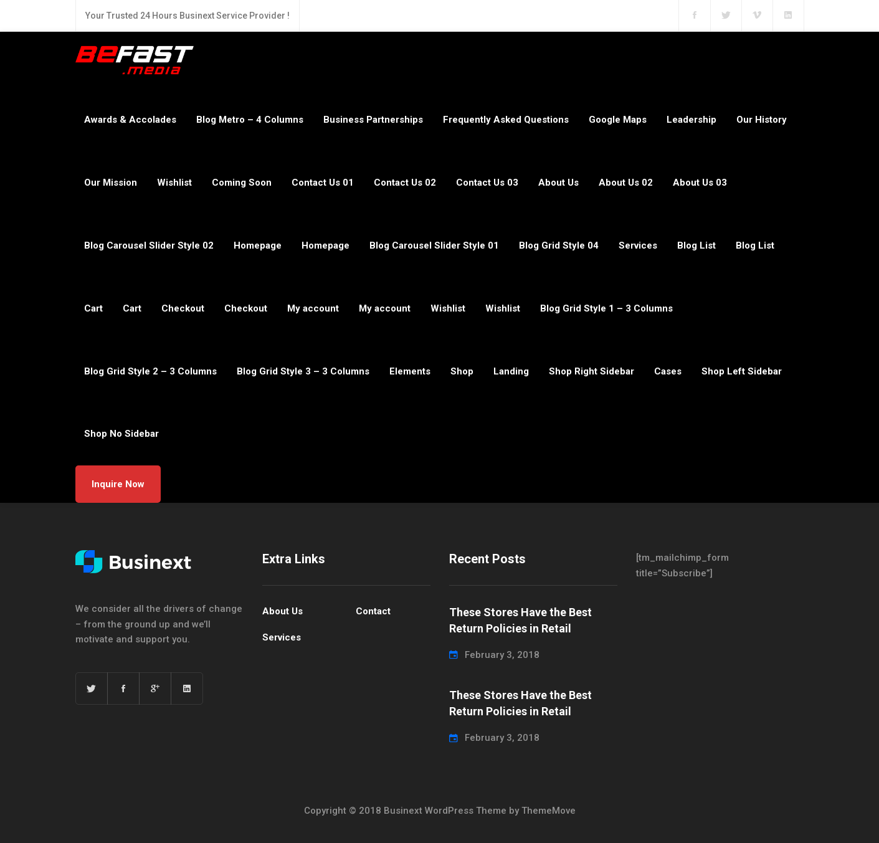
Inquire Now (118, 484)
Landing (511, 371)
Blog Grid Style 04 (559, 245)
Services (638, 245)
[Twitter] (91, 688)
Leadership (691, 119)
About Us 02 (626, 182)
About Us (558, 182)
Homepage (258, 245)
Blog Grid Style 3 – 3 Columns (303, 371)
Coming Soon (242, 182)
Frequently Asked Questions (506, 119)
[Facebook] (123, 688)
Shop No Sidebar (121, 433)
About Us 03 (700, 182)
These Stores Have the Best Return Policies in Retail (520, 620)
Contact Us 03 (487, 182)
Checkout (182, 308)
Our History (761, 119)
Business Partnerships (373, 119)
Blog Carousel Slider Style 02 (149, 245)
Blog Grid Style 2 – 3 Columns (150, 371)
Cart (93, 308)
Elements (409, 371)
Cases (668, 371)
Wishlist (174, 182)
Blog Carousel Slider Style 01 (434, 245)
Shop (461, 371)
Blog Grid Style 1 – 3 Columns (606, 308)
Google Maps (618, 119)
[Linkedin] (186, 688)
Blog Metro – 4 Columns (249, 119)
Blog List (696, 245)
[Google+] (155, 688)
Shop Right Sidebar (591, 371)
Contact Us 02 (405, 182)
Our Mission (110, 182)
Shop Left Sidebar (741, 371)
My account (313, 308)
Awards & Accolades (130, 119)
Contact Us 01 (323, 182)
